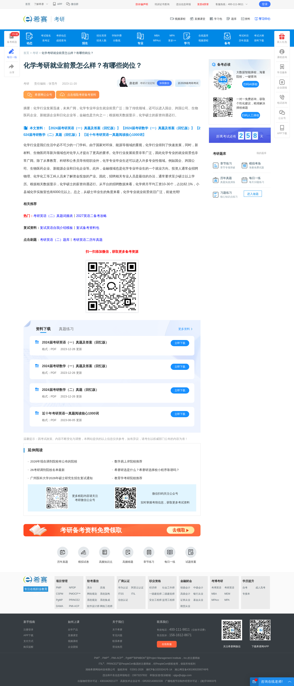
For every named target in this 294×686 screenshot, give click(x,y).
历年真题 (244, 40)
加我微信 (164, 83)
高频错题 (127, 555)
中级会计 (198, 587)
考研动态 (61, 35)
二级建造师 (168, 593)
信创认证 (123, 600)
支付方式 (28, 641)
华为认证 (123, 587)
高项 (102, 587)
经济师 (153, 587)
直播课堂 (197, 18)
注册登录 (28, 629)
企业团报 (282, 84)
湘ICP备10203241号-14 (159, 669)
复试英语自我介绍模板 (56, 227)
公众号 (282, 115)
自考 (245, 587)
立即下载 (180, 343)
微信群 (72, 4)
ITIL (133, 593)
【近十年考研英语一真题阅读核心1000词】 (114, 134)
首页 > (28, 53)
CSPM (59, 593)
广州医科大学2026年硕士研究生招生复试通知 (61, 478)
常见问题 (117, 635)
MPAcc (157, 40)
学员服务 (282, 69)
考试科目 (244, 35)
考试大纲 (259, 35)
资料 (245, 18)
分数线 (116, 40)
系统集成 (105, 600)
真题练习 (66, 329)
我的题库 (261, 153)
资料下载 (259, 40)
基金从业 (198, 600)
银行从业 (198, 593)
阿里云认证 (137, 587)
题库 (231, 18)
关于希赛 (117, 629)
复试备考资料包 (87, 227)
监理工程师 (168, 600)
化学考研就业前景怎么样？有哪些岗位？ (67, 53)
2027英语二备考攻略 (91, 216)
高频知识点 (105, 555)
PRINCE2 (74, 600)
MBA (157, 35)
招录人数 (101, 40)
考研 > (37, 53)
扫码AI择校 (250, 84)
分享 (12, 69)
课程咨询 (282, 54)
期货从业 (185, 606)
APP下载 (282, 130)
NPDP (72, 587)
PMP (58, 587)
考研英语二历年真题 (88, 239)
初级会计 (185, 587)
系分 (89, 587)
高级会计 (185, 593)
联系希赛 (117, 641)
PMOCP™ (74, 593)
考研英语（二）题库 (55, 239)
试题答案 (190, 555)
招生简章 (101, 35)
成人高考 (260, 587)
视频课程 (178, 18)
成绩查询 (61, 40)
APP (57, 4)
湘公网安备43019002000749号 (192, 669)
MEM (227, 593)
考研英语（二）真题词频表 (53, 216)
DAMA (59, 606)
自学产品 (73, 629)
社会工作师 (168, 587)
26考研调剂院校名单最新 (47, 470)
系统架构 (105, 593)
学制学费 (117, 35)
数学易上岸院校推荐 (128, 461)
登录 (265, 4)
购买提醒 (28, 646)
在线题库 (203, 35)
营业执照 (117, 646)
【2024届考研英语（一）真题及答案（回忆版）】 (83, 128)
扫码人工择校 (250, 115)
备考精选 (13, 37)
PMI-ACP (74, 606)
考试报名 (46, 35)
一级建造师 (155, 593)
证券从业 (185, 600)
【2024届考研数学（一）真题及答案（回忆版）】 (158, 128)
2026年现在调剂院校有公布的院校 (53, 461)
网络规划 (92, 593)
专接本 (246, 593)
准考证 (46, 40)
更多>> (172, 40)
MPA (172, 35)
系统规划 (92, 600)
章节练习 (148, 555)
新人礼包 (282, 38)
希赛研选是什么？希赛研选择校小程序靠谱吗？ (146, 470)
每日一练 (169, 555)
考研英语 (229, 587)
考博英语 (216, 587)
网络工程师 (106, 606)
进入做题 (253, 194)
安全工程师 (155, 600)
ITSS (121, 593)
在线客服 (167, 644)
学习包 (215, 18)
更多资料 (184, 329)
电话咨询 (282, 99)
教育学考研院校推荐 (128, 478)
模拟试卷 (83, 555)
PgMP (59, 600)
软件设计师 (93, 606)
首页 (27, 4)
